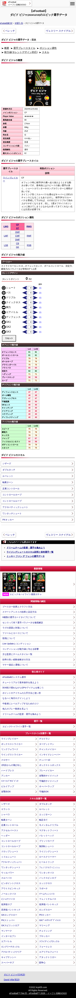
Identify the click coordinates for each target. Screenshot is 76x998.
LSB (6, 245)
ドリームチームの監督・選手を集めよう (26, 547)
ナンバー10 (44, 760)
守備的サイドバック (48, 781)
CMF (17, 236)
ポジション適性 (48, 48)
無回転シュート (46, 846)
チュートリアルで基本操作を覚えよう (20, 682)
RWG (29, 226)
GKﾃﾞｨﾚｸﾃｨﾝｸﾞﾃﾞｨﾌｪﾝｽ (49, 920)
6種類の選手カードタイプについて (19, 617)
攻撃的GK (6, 791)
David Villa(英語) (11, 979)
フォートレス (45, 946)
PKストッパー (8, 920)
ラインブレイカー (9, 738)
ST (17, 228)
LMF (6, 236)
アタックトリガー (47, 957)
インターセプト (8, 936)
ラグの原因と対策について (15, 628)
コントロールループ (12, 501)
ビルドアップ (7, 786)
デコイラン (44, 738)
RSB (29, 245)
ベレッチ (10, 30)
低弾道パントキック (48, 904)
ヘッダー (5, 835)
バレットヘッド (46, 835)
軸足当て (43, 820)
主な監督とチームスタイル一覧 (17, 654)
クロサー (5, 760)
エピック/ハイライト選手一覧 (16, 726)
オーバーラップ (46, 786)
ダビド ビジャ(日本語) (14, 974)
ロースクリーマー (47, 857)
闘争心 (42, 962)
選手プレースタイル (24, 48)
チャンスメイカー (47, 749)
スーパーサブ (7, 962)
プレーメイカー (46, 770)
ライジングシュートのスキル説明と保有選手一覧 (30, 552)
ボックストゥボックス (49, 765)
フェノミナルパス (47, 899)
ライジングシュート (48, 851)
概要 (6, 48)
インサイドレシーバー (49, 754)
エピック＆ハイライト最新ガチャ (23, 584)
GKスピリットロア (10, 925)
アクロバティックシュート (15, 507)
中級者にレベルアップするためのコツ (20, 703)
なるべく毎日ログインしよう (16, 698)
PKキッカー (8, 519)
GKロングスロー (9, 915)
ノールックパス (8, 894)
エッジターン (45, 814)
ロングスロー (45, 909)
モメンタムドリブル (48, 825)
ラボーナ (43, 888)
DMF (17, 239)
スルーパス (6, 878)
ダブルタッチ (8, 470)
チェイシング (45, 931)
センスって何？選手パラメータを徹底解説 (22, 622)
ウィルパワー (7, 872)
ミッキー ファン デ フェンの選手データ (26, 556)
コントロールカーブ (12, 494)
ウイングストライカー (12, 754)
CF (17, 224)
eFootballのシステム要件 (14, 677)
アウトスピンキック (10, 888)
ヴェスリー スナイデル (58, 30)
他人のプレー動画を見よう (15, 709)
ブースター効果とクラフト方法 (17, 606)
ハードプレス (7, 770)
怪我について (8, 638)
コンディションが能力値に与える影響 (20, 649)
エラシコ (5, 809)
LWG (6, 226)
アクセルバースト (9, 830)
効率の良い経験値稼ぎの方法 (16, 659)
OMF (17, 232)
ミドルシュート (8, 857)
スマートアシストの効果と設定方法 (19, 612)
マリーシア (44, 925)
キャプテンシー (8, 957)
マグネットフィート (48, 830)
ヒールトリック (46, 862)
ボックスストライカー (12, 744)
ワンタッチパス (46, 872)
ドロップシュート (9, 851)
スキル (45, 52)
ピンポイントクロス (10, 883)
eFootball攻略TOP (6, 23)
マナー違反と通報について (15, 664)
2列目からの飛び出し (11, 765)
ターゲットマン (46, 744)
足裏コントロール (10, 488)
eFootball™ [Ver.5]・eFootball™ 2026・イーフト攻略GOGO (38, 993)
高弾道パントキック (10, 909)
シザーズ (6, 463)
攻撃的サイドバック (48, 775)
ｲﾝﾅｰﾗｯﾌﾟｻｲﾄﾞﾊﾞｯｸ (9, 781)
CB (17, 243)
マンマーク (6, 931)
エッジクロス (45, 883)
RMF (29, 236)
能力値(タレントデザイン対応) (21, 52)
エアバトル (6, 941)
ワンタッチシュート (12, 513)
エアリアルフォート (48, 952)
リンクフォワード (9, 749)
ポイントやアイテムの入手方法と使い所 (21, 693)
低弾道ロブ (6, 904)
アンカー (5, 775)
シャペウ (5, 814)
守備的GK (44, 791)
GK (17, 247)
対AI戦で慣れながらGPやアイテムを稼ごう (23, 687)
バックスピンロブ (47, 878)
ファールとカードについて (15, 633)
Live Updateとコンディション (16, 643)
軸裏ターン (7, 482)
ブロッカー (44, 936)
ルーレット (7, 476)
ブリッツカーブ (46, 841)
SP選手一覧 (19, 23)
